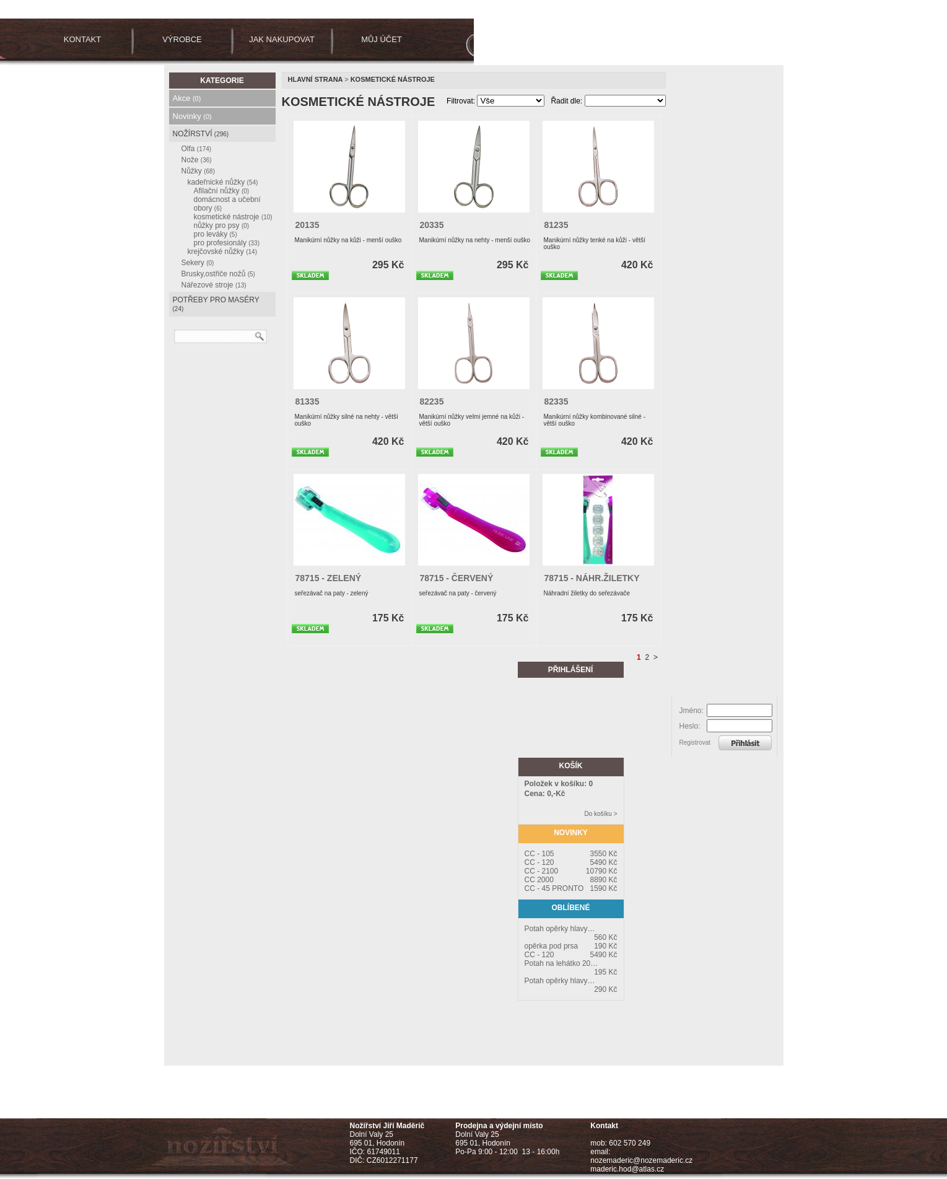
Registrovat (695, 742)
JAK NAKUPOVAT (282, 39)
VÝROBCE (182, 39)
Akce (187, 98)
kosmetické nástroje (393, 79)
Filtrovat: (461, 101)
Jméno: (691, 710)
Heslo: (689, 726)
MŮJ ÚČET (381, 39)
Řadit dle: (566, 101)
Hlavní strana (315, 79)
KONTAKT (82, 39)
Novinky (192, 116)
